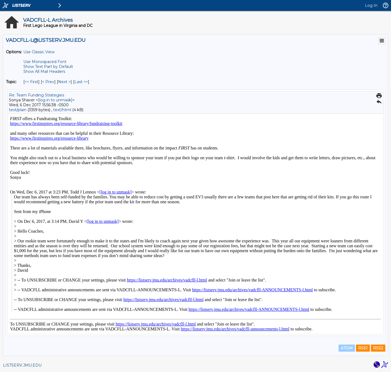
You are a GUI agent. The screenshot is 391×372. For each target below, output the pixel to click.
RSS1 (363, 348)
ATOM (347, 348)
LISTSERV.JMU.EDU (22, 365)
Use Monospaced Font (45, 61)
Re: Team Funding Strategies (36, 95)
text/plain (17, 109)
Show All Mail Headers (44, 71)
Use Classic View (39, 51)
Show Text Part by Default (48, 66)
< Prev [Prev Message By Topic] (48, 81)
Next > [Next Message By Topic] (64, 81)
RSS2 (378, 348)
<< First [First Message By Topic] (31, 81)
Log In (371, 5)
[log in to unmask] (55, 100)
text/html (62, 109)
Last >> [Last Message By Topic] (81, 81)
